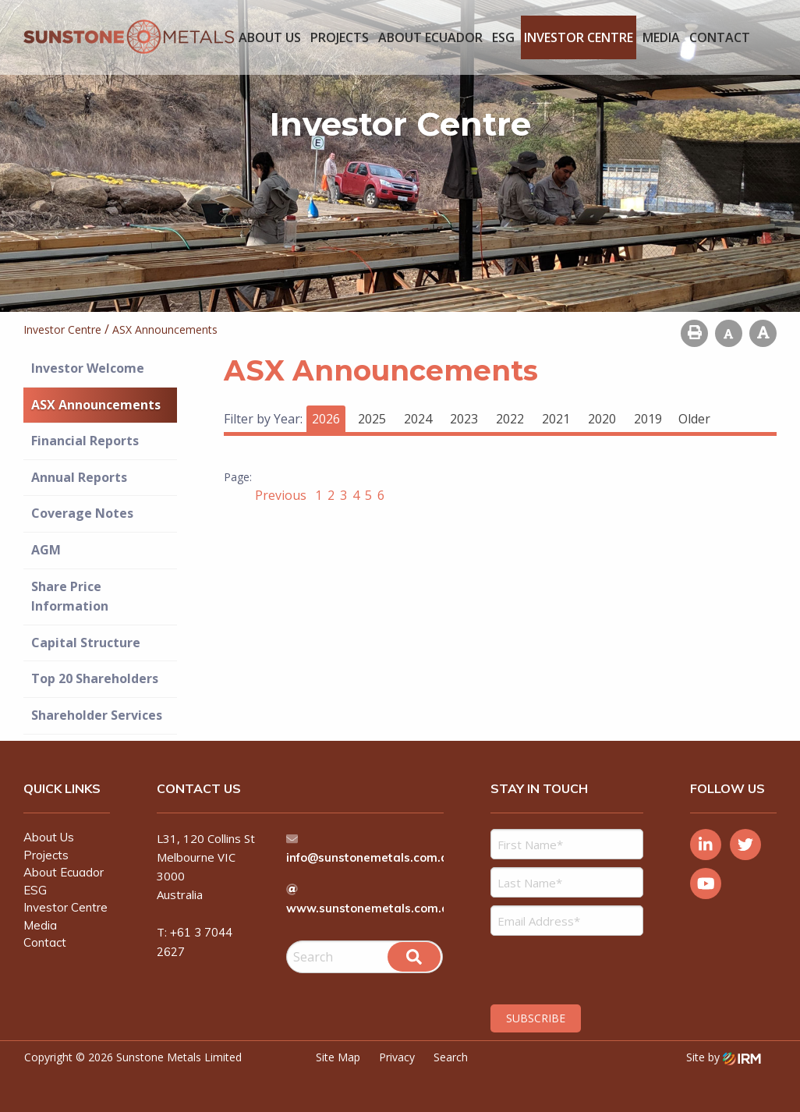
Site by (723, 1057)
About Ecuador (430, 37)
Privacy (397, 1057)
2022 (510, 418)
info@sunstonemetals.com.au (372, 857)
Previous (282, 495)
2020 (602, 418)
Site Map (338, 1057)
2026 (326, 418)
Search (451, 1057)
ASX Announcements (96, 404)
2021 (556, 418)
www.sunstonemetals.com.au (372, 908)
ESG (503, 37)
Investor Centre (578, 37)
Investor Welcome (87, 368)
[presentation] (585, 968)
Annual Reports (79, 477)
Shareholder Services (96, 715)
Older (694, 418)
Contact (719, 37)
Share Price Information (69, 596)
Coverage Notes (82, 513)
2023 (464, 418)
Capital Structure (85, 642)
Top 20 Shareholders (94, 678)
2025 (372, 418)
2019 (648, 418)
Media (661, 37)
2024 (418, 418)
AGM (46, 549)
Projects (339, 37)
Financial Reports (85, 440)
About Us (270, 37)
